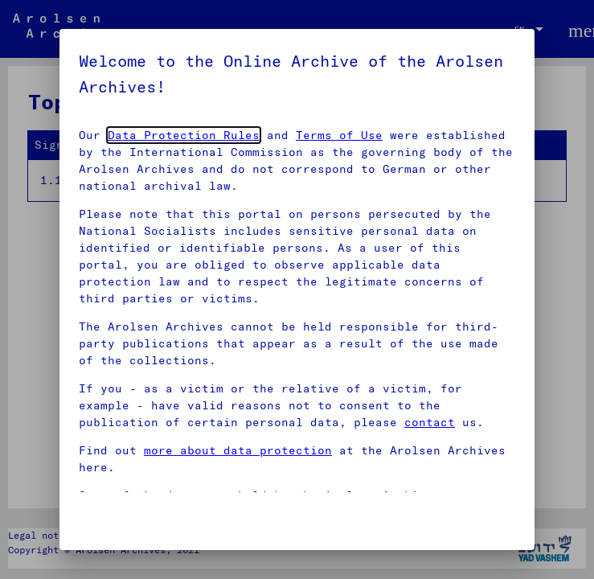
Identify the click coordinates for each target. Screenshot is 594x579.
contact (429, 422)
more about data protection (238, 450)
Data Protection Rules (184, 135)
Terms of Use (339, 135)
